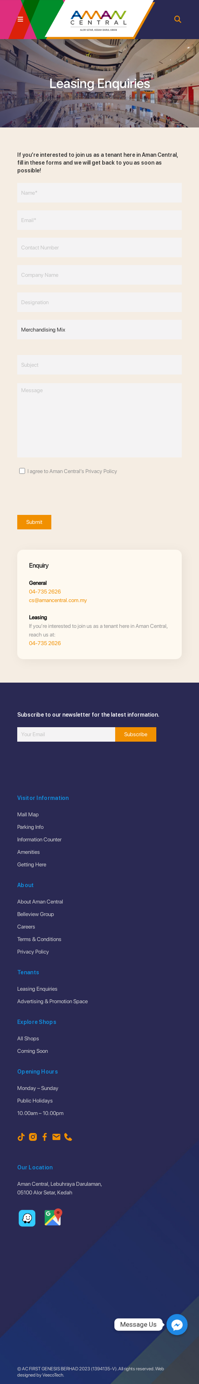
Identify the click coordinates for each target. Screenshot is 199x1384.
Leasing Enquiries (37, 989)
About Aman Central (40, 901)
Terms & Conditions (39, 939)
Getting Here (31, 864)
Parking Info (30, 827)
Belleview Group (35, 914)
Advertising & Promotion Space (52, 1001)
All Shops (28, 1038)
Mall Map (28, 814)
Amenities (28, 852)
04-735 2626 (45, 591)
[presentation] (76, 490)
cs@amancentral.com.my (58, 600)
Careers (26, 926)
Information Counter (39, 839)
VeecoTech (52, 1375)
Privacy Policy (33, 951)
